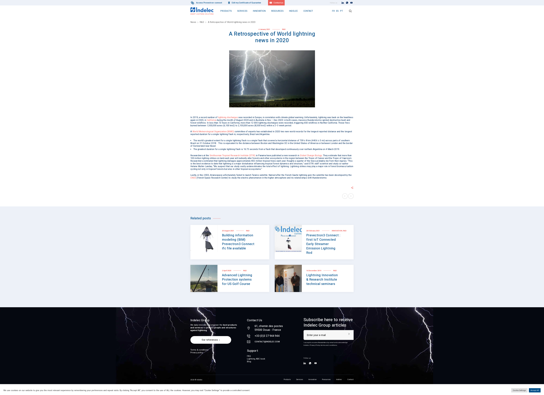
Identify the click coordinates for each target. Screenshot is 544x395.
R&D (202, 22)
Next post (351, 196)
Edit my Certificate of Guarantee (246, 3)
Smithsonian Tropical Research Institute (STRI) (232, 155)
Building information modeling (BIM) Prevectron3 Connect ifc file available (238, 242)
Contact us (278, 3)
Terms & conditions (199, 350)
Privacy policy (196, 352)
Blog (249, 361)
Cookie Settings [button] (519, 390)
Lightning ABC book (256, 359)
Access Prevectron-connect (209, 3)
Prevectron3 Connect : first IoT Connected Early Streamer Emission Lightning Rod (323, 244)
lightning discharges (228, 117)
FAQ (249, 356)
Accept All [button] (535, 390)
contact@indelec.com (267, 341)
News (193, 22)
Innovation (337, 231)
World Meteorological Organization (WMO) (213, 131)
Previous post (345, 196)
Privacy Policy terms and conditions (323, 345)
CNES (193, 177)
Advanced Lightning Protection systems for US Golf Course (237, 279)
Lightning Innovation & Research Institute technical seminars (322, 279)
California (211, 120)
